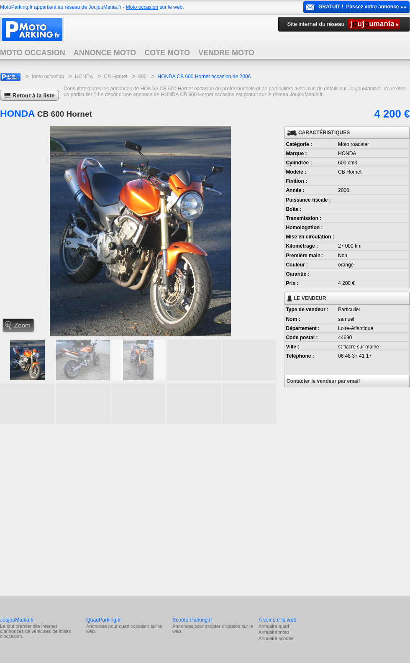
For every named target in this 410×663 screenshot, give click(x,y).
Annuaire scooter (276, 638)
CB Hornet (115, 76)
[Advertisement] (78, 508)
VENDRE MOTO (226, 53)
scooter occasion (222, 626)
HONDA (84, 76)
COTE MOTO (167, 53)
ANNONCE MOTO (105, 53)
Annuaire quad (274, 626)
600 (142, 76)
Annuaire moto (274, 632)
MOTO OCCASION (32, 53)
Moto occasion (142, 7)
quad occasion (134, 626)
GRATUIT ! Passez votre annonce (358, 7)
